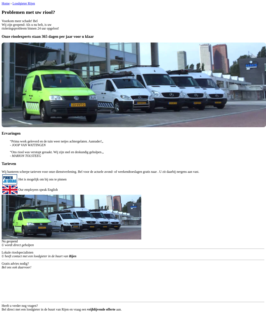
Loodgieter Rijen (23, 3)
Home (6, 3)
